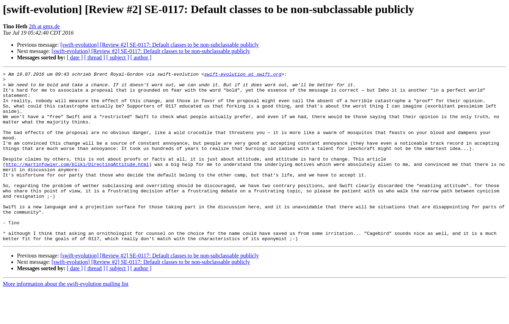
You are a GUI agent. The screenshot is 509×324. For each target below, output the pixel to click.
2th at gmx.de (44, 26)
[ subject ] (117, 57)
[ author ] (141, 57)
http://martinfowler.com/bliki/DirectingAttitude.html (77, 183)
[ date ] (75, 57)
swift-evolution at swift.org (242, 75)
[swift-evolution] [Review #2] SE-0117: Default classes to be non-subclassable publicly (159, 45)
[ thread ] (94, 57)
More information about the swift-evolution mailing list (66, 318)
